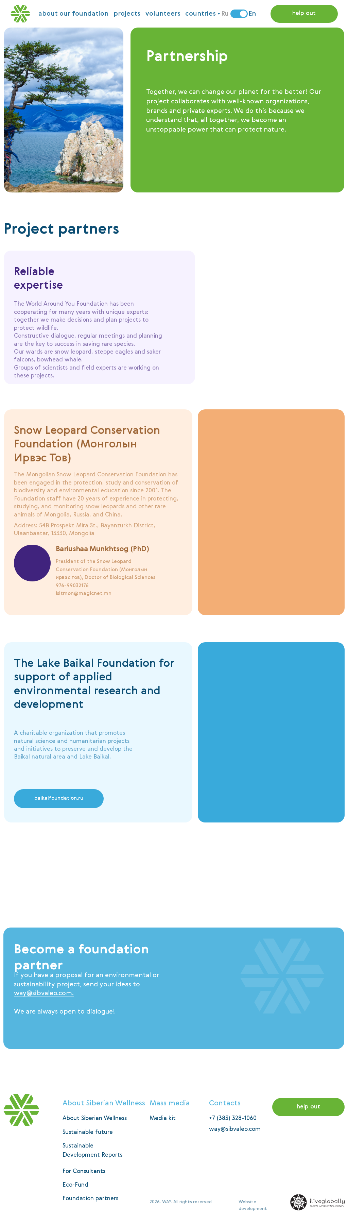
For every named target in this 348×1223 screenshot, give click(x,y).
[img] (130, 885)
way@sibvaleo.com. (44, 993)
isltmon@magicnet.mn (83, 593)
